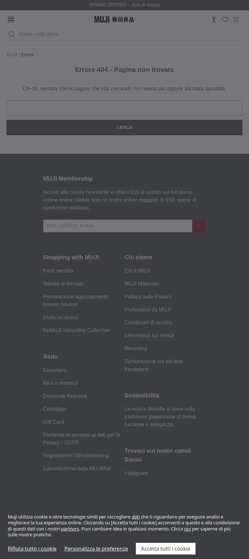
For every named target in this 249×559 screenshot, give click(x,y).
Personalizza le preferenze (96, 548)
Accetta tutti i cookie (165, 548)
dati (136, 517)
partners (70, 529)
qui (187, 529)
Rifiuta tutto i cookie (32, 548)
